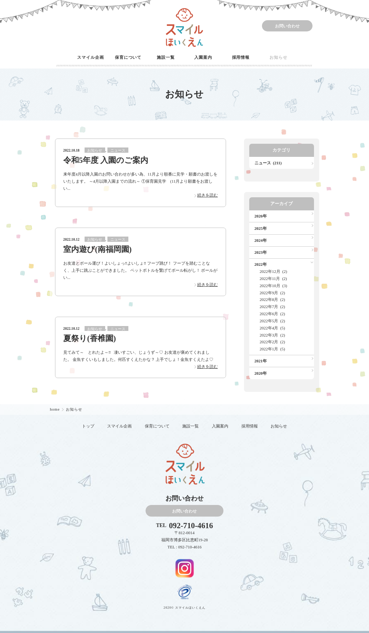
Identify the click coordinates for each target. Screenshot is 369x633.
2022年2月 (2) (272, 342)
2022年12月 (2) (273, 271)
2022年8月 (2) (272, 299)
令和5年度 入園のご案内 (106, 160)
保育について (128, 57)
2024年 (260, 240)
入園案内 (203, 57)
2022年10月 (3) (273, 285)
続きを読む (207, 195)
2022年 (260, 264)
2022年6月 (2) (272, 313)
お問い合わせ (287, 26)
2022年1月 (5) (272, 349)
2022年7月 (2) (272, 306)
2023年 (260, 252)
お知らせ (278, 57)
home (55, 409)
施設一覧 (166, 57)
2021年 (260, 361)
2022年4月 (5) (272, 328)
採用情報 (241, 57)
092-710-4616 (191, 526)
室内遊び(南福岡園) (97, 249)
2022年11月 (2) (273, 278)
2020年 (260, 373)
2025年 (260, 228)
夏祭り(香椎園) (89, 338)
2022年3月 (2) (272, 335)
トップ (88, 426)
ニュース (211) (268, 163)
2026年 (260, 216)
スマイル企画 (90, 57)
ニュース (117, 150)
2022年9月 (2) (272, 292)
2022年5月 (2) (272, 321)
